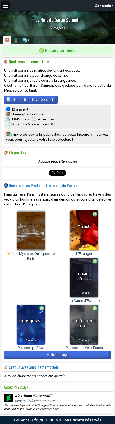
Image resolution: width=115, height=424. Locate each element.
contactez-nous (49, 408)
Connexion (104, 5)
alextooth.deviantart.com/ (35, 401)
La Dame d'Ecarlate (84, 301)
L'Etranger (84, 253)
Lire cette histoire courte (31, 99)
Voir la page (57, 355)
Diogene (57, 28)
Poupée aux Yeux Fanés (84, 348)
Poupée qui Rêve (31, 348)
